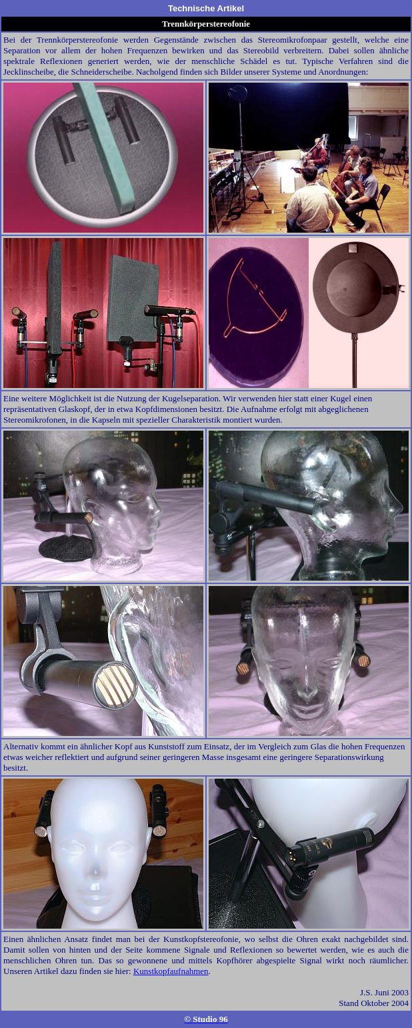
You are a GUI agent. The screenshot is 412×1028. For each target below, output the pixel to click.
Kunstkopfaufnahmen (171, 971)
